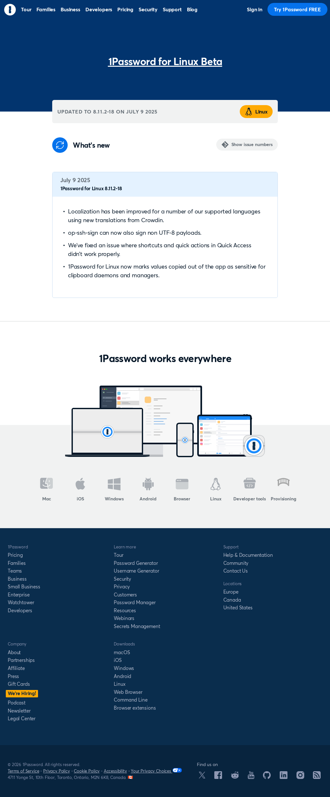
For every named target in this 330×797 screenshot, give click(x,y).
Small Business (24, 587)
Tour (118, 555)
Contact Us (235, 571)
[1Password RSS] (317, 777)
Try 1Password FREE (297, 9)
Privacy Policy (56, 770)
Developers (20, 610)
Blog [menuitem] (192, 9)
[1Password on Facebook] (218, 777)
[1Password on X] (202, 776)
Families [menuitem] (45, 9)
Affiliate (16, 668)
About (14, 652)
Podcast (16, 703)
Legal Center (21, 718)
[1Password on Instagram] (300, 777)
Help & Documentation (248, 555)
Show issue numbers (252, 144)
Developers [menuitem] (98, 9)
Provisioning (283, 490)
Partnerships (21, 660)
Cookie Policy (87, 770)
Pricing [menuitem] (125, 9)
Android (148, 490)
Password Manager (134, 602)
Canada (232, 600)
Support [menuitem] (172, 9)
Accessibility (115, 770)
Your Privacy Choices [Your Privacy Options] (156, 770)
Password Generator (136, 563)
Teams (15, 571)
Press (13, 676)
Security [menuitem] (148, 9)
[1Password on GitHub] (267, 777)
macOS (122, 652)
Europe (230, 592)
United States (238, 608)
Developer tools (249, 490)
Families (17, 563)
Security (122, 579)
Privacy (122, 587)
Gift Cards (19, 684)
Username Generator (136, 571)
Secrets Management (137, 626)
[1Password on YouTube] (251, 777)
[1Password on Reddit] (235, 776)
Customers (125, 595)
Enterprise (18, 595)
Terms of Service (23, 770)
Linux (256, 111)
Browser (182, 490)
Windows (114, 490)
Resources (125, 610)
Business (17, 579)
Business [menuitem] (70, 9)
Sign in (254, 9)
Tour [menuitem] (26, 9)
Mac (46, 490)
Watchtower (21, 602)
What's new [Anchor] (91, 145)
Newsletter (19, 711)
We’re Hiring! (22, 693)
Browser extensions (135, 708)
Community (236, 563)
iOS (80, 490)
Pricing (15, 555)
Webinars (124, 618)
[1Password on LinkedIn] (283, 777)
